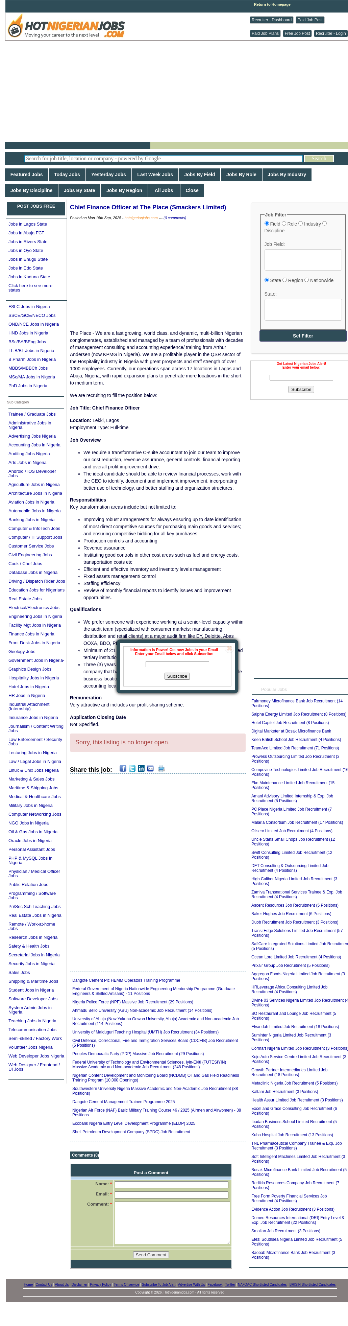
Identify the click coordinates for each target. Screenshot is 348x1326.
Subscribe (177, 676)
